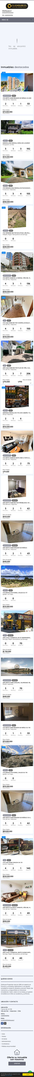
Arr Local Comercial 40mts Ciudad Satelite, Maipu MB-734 (17, 952)
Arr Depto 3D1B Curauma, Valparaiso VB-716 (17, 682)
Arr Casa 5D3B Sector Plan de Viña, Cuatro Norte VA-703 (17, 368)
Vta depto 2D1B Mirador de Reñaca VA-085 (17, 98)
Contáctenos (5, 1044)
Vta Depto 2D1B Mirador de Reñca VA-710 (16, 727)
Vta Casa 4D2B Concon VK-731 (12, 862)
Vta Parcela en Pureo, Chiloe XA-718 (15, 772)
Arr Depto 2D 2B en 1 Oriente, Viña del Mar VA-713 (17, 907)
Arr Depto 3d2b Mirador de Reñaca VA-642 (17, 817)
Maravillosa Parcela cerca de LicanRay (16, 143)
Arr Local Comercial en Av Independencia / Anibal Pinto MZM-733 (17, 637)
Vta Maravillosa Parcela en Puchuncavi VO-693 (17, 188)
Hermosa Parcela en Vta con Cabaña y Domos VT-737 (17, 413)
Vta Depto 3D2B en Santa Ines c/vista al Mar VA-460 (17, 458)
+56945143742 (9, 15)
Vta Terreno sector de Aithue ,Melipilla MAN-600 (17, 233)
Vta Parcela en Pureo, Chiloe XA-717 (15, 592)
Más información (9, 1075)
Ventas (4, 1036)
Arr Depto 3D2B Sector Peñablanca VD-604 (17, 503)
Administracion (6, 1041)
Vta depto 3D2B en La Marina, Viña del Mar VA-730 (17, 278)
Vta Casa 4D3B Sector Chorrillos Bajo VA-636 (17, 323)
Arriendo (4, 1039)
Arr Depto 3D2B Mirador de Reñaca (15, 548)
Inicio (3, 1034)
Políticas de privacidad (9, 1046)
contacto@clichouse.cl (7, 12)
